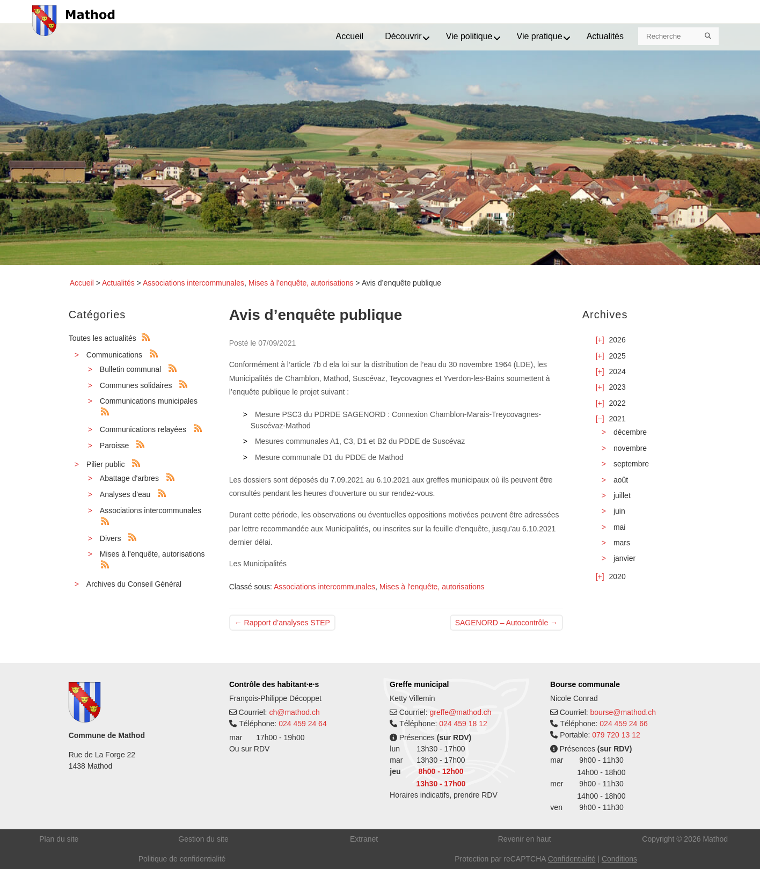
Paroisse (114, 445)
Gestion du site (203, 839)
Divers (110, 538)
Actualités (118, 283)
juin (619, 511)
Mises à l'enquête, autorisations (301, 283)
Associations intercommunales (193, 283)
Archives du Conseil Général (133, 584)
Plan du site (58, 839)
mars (621, 542)
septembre (631, 463)
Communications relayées (143, 429)
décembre (630, 432)
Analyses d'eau (125, 494)
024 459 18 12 (463, 723)
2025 (617, 356)
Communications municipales (149, 401)
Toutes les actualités (102, 338)
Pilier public (105, 464)
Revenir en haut (524, 839)
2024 (617, 371)
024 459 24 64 (303, 723)
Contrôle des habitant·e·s (274, 684)
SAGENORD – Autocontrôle (506, 622)
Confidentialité (572, 859)
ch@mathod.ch (294, 712)
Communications (114, 354)
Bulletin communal (130, 369)
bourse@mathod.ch (623, 712)
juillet (622, 495)
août (620, 480)
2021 (617, 418)
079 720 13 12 (616, 735)
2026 (617, 339)
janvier (624, 558)
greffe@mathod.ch (460, 712)
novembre (630, 448)
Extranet (364, 839)
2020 (617, 576)
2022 (617, 403)
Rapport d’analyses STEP (282, 622)
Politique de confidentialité (182, 859)
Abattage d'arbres (129, 478)
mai (619, 527)
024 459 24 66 (624, 723)
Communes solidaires (136, 385)
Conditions (619, 859)
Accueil (82, 283)
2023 (617, 387)
